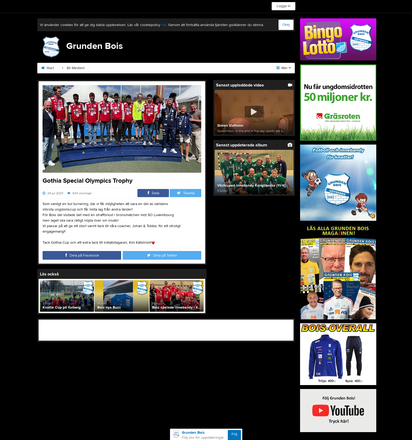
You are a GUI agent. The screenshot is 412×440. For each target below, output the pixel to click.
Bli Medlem (73, 68)
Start (47, 68)
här (163, 25)
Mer (283, 68)
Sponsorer (129, 68)
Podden (157, 68)
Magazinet (229, 68)
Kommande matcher (192, 68)
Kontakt (101, 68)
